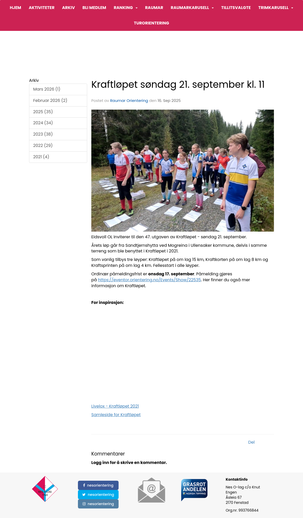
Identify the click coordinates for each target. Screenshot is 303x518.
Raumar (154, 8)
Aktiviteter (42, 8)
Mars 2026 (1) (46, 89)
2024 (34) (43, 123)
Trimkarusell (275, 8)
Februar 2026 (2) (50, 100)
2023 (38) (43, 134)
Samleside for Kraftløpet (116, 415)
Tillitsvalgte (236, 8)
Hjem (15, 8)
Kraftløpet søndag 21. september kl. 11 (178, 84)
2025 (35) (43, 112)
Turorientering (151, 23)
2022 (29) (43, 145)
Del (251, 442)
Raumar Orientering (129, 100)
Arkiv (68, 8)
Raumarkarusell (192, 8)
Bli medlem (94, 8)
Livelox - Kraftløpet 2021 (115, 406)
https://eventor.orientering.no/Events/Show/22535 (149, 280)
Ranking (125, 8)
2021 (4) (41, 157)
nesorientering (98, 485)
